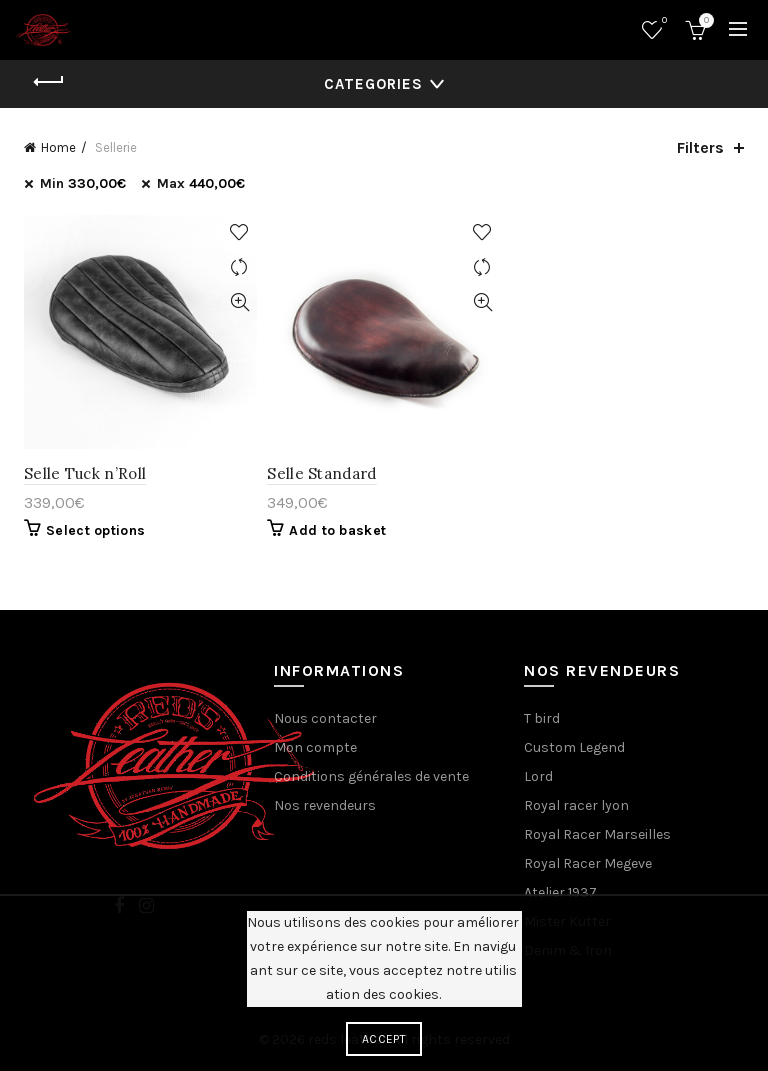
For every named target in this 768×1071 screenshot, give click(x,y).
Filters (700, 147)
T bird (542, 718)
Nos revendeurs (325, 805)
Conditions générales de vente (371, 776)
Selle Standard (321, 473)
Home (58, 147)
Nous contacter (325, 718)
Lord (538, 776)
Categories (373, 84)
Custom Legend (574, 747)
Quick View (239, 302)
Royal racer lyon (576, 805)
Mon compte (315, 747)
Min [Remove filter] (83, 183)
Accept (384, 1039)
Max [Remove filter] (201, 183)
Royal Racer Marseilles (597, 834)
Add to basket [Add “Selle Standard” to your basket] (337, 530)
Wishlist (662, 21)
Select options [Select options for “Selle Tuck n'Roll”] (95, 530)
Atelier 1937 (560, 892)
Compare (239, 267)
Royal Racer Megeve (588, 863)
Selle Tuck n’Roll (85, 473)
